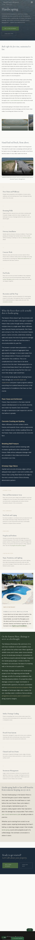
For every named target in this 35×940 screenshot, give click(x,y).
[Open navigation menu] (31, 2)
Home (3, 4)
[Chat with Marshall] (30, 930)
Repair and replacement (24, 258)
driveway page (26, 237)
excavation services (7, 302)
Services (9, 4)
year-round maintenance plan (15, 100)
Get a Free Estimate (10, 28)
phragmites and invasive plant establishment (16, 696)
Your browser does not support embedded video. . (17, 167)
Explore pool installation (20, 626)
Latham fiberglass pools (8, 279)
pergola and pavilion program (19, 545)
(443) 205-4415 (9, 33)
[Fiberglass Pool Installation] (17, 588)
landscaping (5, 830)
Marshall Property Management (11, 2)
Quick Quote (18, 938)
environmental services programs (18, 687)
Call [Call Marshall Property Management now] (4, 937)
